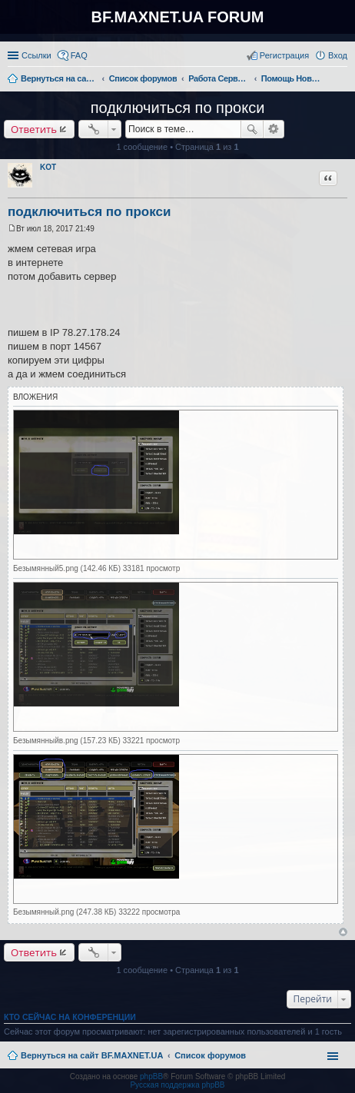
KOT (48, 167)
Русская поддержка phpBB (177, 1085)
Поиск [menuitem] (342, 80)
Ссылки (36, 55)
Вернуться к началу (343, 932)
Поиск (252, 129)
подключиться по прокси (178, 107)
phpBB (151, 1076)
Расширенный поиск (274, 129)
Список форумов (210, 1055)
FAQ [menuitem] (79, 55)
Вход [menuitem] (337, 55)
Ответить (34, 129)
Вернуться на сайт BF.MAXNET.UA (92, 1055)
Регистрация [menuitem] (284, 55)
